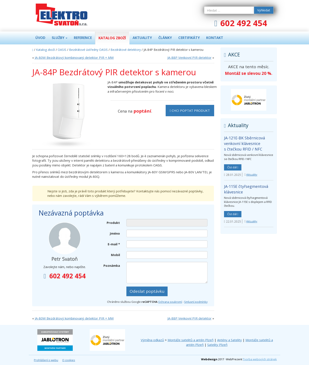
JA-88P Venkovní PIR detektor (189, 57)
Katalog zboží (112, 38)
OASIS (62, 50)
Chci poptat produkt (190, 110)
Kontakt (214, 37)
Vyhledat (263, 10)
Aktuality (142, 37)
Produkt (113, 222)
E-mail (114, 244)
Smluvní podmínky (196, 302)
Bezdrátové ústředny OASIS (88, 50)
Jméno (115, 233)
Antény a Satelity (229, 340)
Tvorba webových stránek (260, 359)
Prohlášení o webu (46, 360)
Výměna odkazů (152, 340)
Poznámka (111, 265)
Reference (83, 37)
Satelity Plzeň (217, 344)
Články (165, 37)
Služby (59, 37)
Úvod (40, 37)
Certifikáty (189, 37)
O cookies (68, 360)
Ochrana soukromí (170, 302)
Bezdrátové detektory (126, 50)
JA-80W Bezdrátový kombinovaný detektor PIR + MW (74, 57)
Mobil (115, 255)
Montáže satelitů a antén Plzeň (191, 340)
